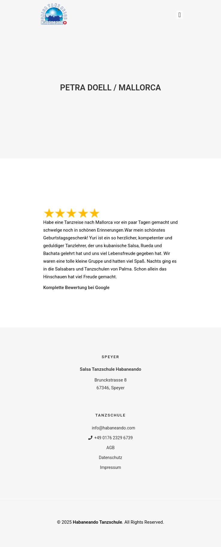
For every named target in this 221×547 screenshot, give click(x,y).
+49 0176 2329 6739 (110, 437)
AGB (110, 447)
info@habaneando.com (110, 428)
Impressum (110, 467)
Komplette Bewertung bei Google (76, 287)
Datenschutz (110, 457)
